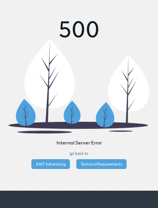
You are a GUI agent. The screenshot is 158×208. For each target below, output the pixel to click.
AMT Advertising (51, 163)
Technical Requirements (101, 163)
